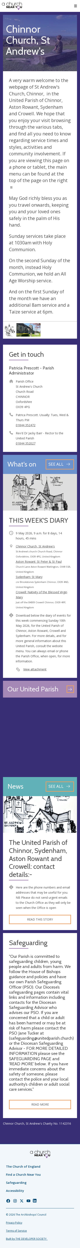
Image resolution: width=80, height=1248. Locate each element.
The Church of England (23, 1166)
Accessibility (15, 1191)
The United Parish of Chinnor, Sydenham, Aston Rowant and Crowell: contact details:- (38, 859)
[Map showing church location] (40, 737)
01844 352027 (25, 443)
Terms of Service (16, 1231)
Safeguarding (16, 1183)
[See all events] (60, 464)
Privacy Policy (14, 1222)
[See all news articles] (60, 786)
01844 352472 (25, 425)
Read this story (40, 919)
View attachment (35, 669)
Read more (40, 1104)
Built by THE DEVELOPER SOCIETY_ (27, 1239)
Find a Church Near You (23, 1175)
